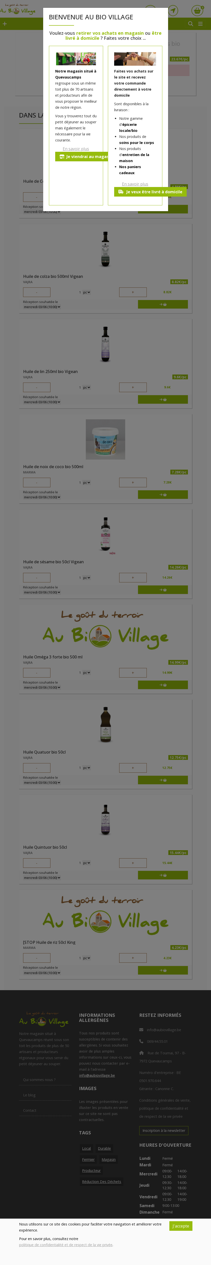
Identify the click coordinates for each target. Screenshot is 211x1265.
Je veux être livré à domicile (150, 192)
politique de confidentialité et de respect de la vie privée (65, 1244)
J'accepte (181, 1226)
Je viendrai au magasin (85, 156)
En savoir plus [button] (76, 149)
